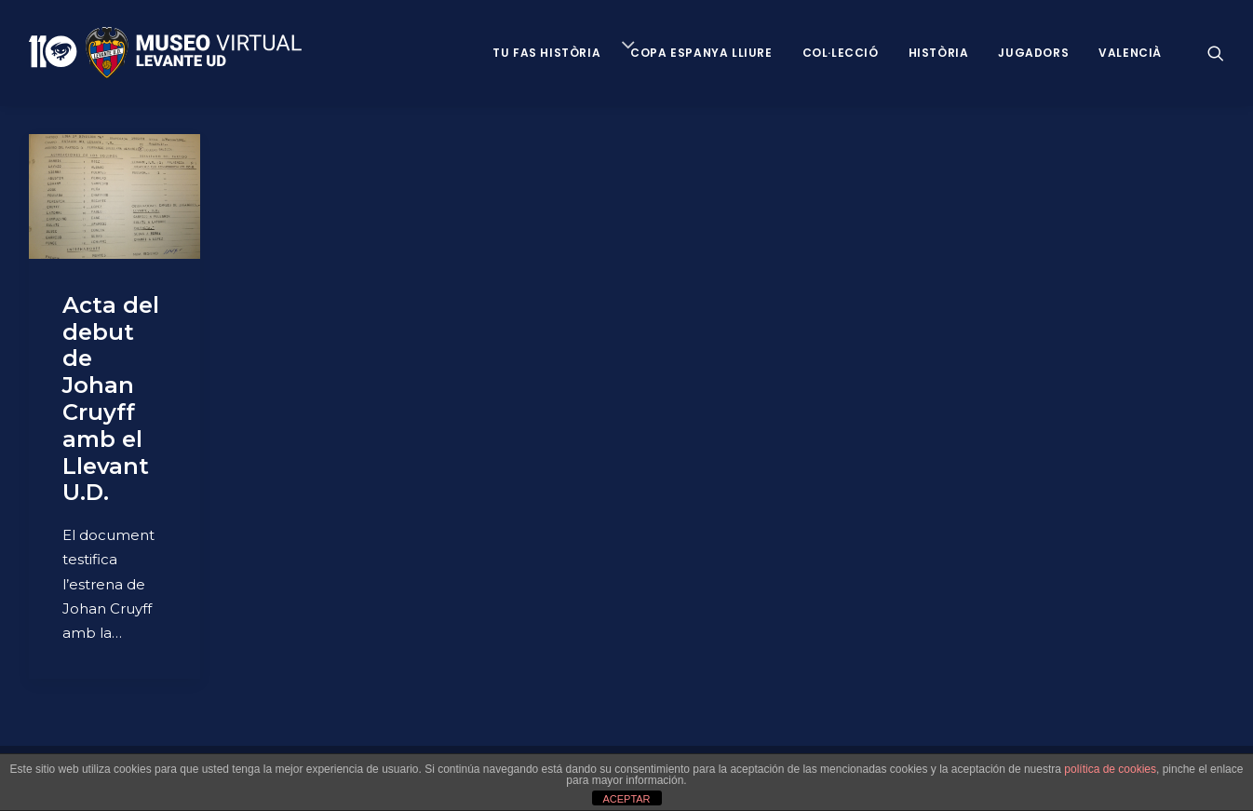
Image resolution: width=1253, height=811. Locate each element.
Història (939, 53)
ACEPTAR (626, 798)
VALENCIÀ (1130, 53)
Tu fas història (546, 53)
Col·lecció (840, 53)
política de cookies (1110, 769)
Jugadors (1033, 53)
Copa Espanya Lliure (701, 53)
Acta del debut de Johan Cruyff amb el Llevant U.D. (110, 399)
